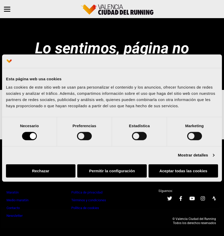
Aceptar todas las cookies (183, 171)
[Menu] (7, 9)
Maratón (12, 192)
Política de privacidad (86, 192)
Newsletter (14, 216)
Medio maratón (17, 200)
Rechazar (40, 171)
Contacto (13, 208)
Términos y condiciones (88, 200)
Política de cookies (85, 208)
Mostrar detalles (193, 155)
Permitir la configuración (112, 171)
